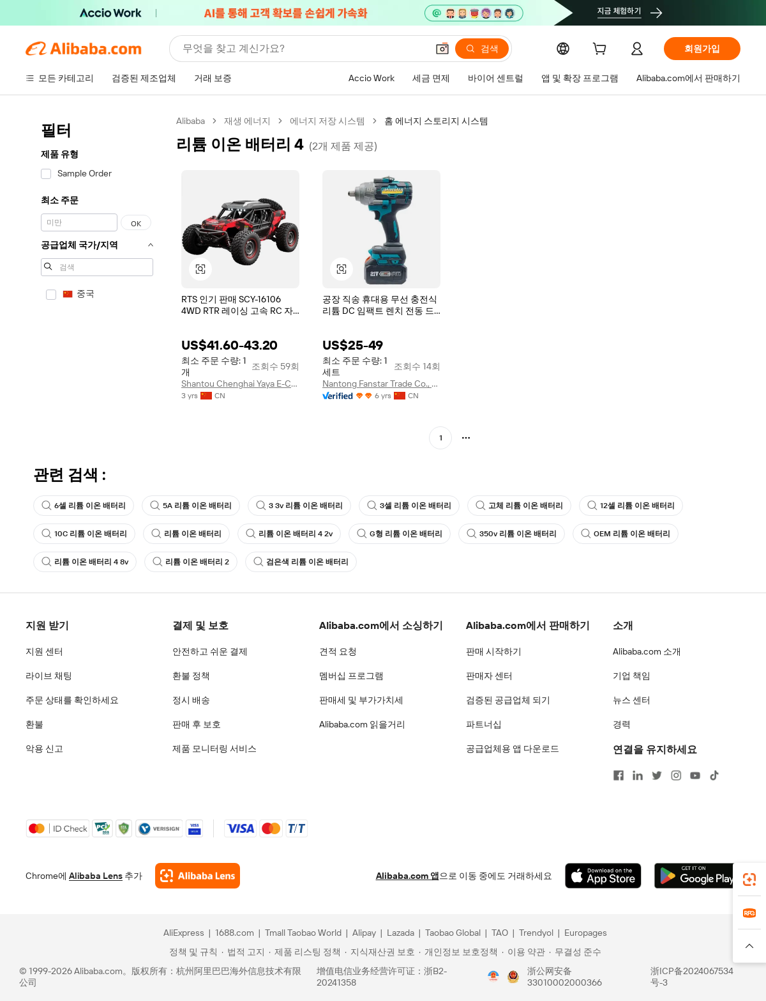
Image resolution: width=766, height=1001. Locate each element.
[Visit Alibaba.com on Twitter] (657, 775)
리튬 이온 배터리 (186, 534)
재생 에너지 (247, 121)
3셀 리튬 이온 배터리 (409, 505)
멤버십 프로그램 (351, 676)
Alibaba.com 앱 (407, 876)
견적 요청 (338, 651)
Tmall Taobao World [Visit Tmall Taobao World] (303, 932)
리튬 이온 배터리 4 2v (289, 534)
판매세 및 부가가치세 (361, 700)
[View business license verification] (493, 976)
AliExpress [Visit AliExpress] (183, 932)
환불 (34, 724)
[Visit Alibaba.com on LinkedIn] (637, 775)
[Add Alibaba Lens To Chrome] (197, 875)
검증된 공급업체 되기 (508, 700)
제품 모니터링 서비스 (214, 748)
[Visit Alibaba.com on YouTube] (695, 775)
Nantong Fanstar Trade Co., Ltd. (381, 383)
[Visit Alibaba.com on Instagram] (676, 775)
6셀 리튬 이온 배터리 (83, 505)
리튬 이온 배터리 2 (191, 562)
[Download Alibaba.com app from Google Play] (697, 875)
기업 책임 (631, 676)
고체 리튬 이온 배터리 (519, 505)
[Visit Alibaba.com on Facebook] (618, 775)
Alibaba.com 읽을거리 (362, 724)
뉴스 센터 (631, 700)
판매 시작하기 (494, 651)
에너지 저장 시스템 (327, 121)
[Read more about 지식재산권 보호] (380, 952)
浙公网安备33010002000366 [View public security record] (564, 977)
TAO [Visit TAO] (500, 932)
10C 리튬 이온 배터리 (84, 534)
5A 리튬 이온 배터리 (191, 505)
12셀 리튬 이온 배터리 (631, 505)
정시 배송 (191, 700)
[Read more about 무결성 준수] (575, 952)
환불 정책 (191, 676)
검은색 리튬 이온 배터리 (301, 562)
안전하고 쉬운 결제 (210, 651)
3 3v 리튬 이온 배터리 (299, 505)
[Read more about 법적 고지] (243, 952)
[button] (442, 48)
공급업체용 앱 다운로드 (512, 748)
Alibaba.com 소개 (647, 651)
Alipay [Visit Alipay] (364, 932)
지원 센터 (44, 651)
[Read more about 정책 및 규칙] (191, 952)
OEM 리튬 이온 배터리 (625, 534)
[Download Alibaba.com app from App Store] (603, 875)
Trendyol (536, 932)
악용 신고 (44, 748)
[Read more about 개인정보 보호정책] (458, 952)
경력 (622, 724)
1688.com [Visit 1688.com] (234, 932)
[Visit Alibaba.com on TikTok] (714, 775)
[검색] (482, 48)
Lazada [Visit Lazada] (400, 932)
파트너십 (484, 724)
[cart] (602, 50)
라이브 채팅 (49, 676)
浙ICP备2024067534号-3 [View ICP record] (691, 977)
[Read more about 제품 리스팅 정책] (305, 952)
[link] (749, 879)
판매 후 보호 (196, 724)
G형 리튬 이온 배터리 (399, 534)
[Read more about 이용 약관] (523, 952)
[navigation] (97, 280)
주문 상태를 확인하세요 (72, 700)
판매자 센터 (489, 676)
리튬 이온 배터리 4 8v (84, 562)
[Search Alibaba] (303, 49)
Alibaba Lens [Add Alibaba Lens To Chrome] (96, 876)
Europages (585, 932)
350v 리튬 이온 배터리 (512, 534)
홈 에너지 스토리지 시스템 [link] (436, 121)
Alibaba (190, 121)
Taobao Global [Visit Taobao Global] (453, 932)
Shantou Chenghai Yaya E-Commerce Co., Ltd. (240, 383)
